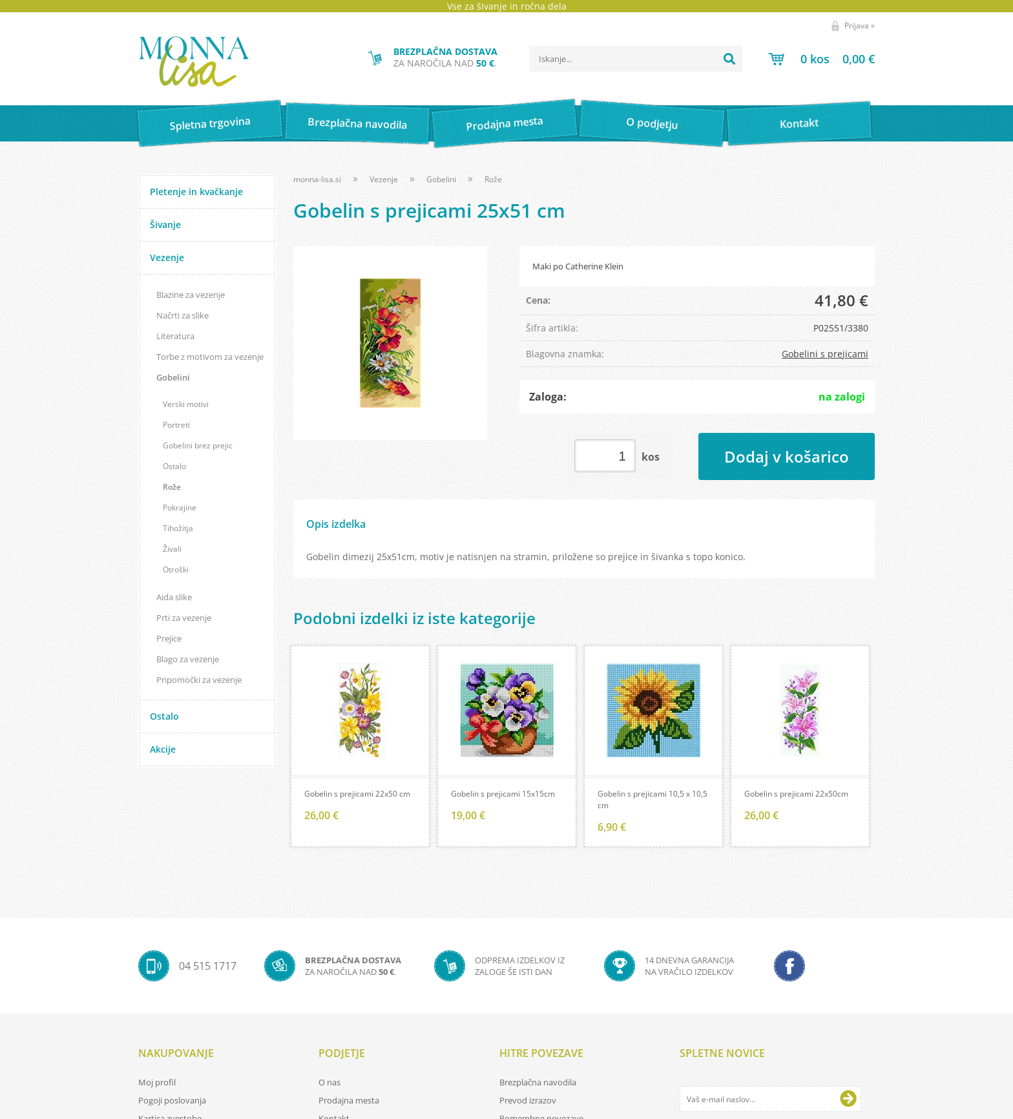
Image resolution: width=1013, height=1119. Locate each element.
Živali (172, 548)
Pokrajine (179, 507)
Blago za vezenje (187, 659)
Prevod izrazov (527, 1100)
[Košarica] (821, 59)
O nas (329, 1082)
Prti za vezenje (183, 617)
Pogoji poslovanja (172, 1100)
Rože (172, 486)
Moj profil (157, 1082)
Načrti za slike (182, 315)
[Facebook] (789, 965)
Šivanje (165, 224)
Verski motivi (186, 404)
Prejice (169, 638)
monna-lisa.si (317, 179)
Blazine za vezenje (190, 294)
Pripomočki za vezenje (199, 679)
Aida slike (174, 597)
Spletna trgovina (210, 124)
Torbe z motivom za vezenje (210, 356)
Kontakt (799, 123)
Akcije (163, 749)
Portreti (176, 424)
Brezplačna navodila (358, 123)
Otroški (176, 569)
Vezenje (167, 257)
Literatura (175, 336)
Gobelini (173, 377)
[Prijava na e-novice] (848, 1099)
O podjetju (651, 123)
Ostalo (174, 466)
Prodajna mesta (504, 123)
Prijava (859, 25)
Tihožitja (178, 528)
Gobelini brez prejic (198, 445)
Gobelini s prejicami (825, 354)
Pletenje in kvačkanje (196, 191)
